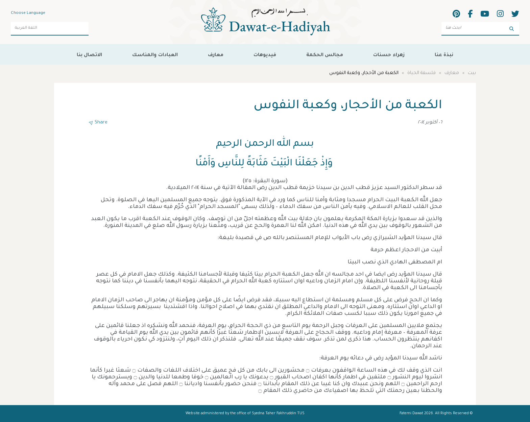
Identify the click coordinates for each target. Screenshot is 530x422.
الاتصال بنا (89, 54)
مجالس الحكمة (324, 54)
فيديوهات (265, 54)
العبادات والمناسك (154, 54)
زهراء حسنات (388, 54)
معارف (215, 54)
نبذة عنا (444, 54)
